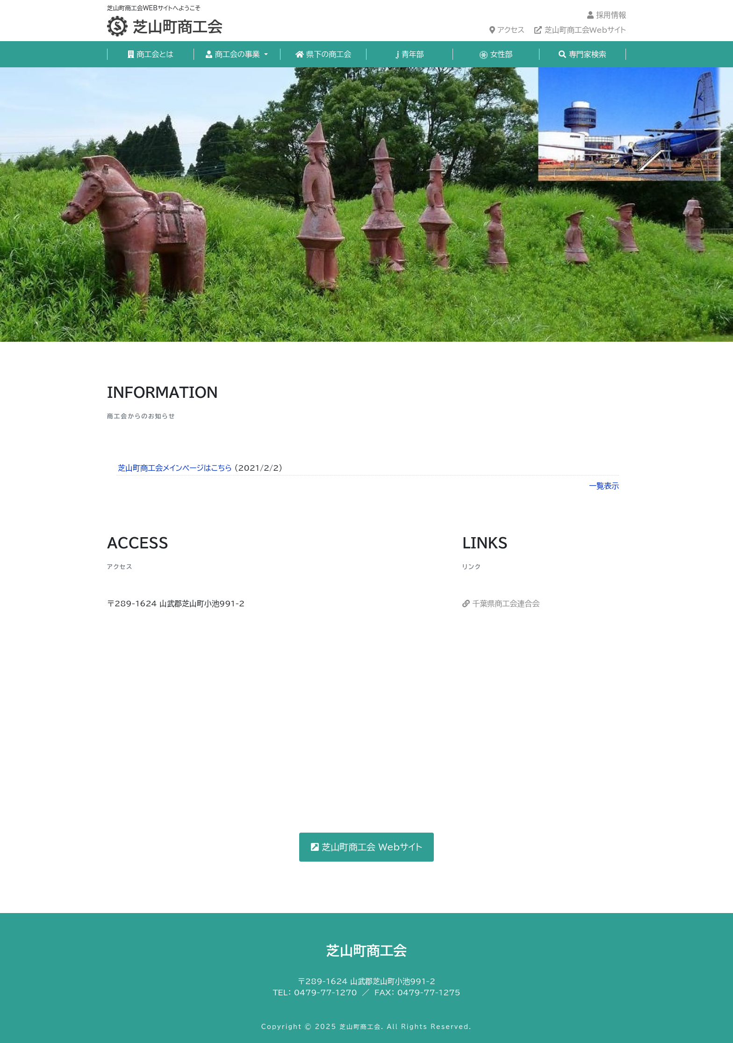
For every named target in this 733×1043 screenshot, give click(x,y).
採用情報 (606, 15)
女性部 (496, 54)
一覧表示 (604, 485)
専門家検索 (582, 54)
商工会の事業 (234, 54)
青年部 (409, 54)
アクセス (507, 30)
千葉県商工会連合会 (500, 603)
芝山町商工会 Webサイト (367, 846)
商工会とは (150, 54)
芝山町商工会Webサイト (580, 30)
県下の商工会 (323, 54)
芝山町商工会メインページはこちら (175, 468)
